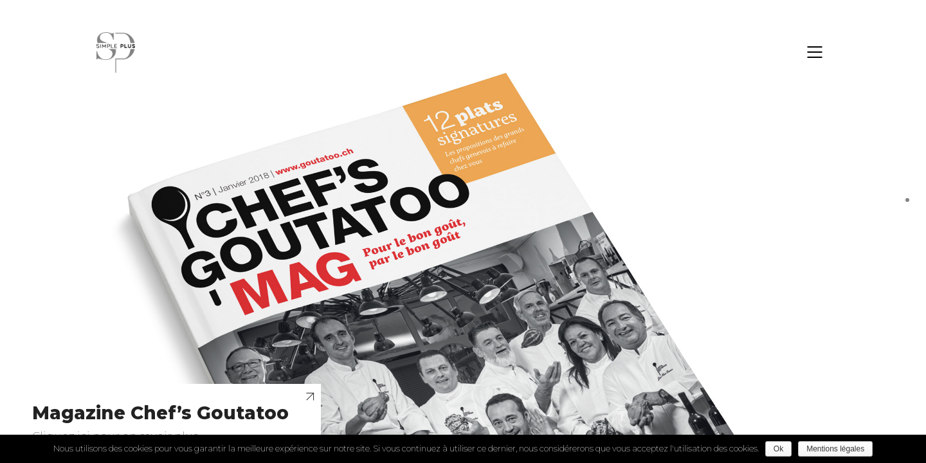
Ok (778, 448)
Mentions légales (835, 448)
